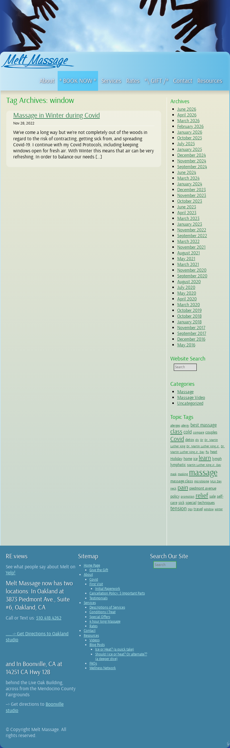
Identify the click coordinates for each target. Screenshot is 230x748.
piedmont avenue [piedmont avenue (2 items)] (202, 488)
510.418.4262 (48, 618)
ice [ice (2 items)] (195, 458)
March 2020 (188, 305)
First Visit (96, 584)
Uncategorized (190, 403)
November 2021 (191, 247)
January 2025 (189, 149)
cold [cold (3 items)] (188, 432)
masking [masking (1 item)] (183, 474)
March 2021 (188, 264)
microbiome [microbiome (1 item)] (201, 481)
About (88, 574)
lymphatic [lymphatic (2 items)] (178, 464)
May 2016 (186, 345)
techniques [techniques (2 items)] (206, 502)
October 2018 (189, 316)
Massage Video (191, 397)
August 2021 (188, 253)
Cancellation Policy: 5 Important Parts (117, 593)
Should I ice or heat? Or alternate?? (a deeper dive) (121, 656)
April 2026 (186, 115)
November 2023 (191, 195)
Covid (93, 579)
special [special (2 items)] (191, 502)
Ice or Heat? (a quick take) (114, 649)
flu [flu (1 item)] (207, 452)
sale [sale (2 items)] (212, 496)
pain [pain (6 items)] (183, 488)
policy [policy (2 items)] (175, 496)
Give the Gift (98, 570)
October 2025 (189, 138)
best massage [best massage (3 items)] (203, 425)
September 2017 (191, 333)
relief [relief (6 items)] (202, 496)
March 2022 (188, 241)
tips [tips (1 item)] (190, 509)
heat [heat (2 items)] (213, 451)
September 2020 (192, 276)
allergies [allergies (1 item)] (175, 425)
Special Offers (99, 617)
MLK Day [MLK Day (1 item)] (216, 481)
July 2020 (186, 287)
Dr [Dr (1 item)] (201, 440)
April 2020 (187, 299)
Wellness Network (102, 668)
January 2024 (189, 184)
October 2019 (189, 310)
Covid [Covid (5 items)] (177, 439)
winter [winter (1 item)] (219, 509)
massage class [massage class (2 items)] (181, 481)
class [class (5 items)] (176, 431)
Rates (93, 626)
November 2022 (191, 230)
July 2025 (186, 144)
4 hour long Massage (104, 621)
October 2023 (189, 201)
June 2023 (186, 207)
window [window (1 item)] (209, 509)
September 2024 (192, 167)
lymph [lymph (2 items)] (217, 458)
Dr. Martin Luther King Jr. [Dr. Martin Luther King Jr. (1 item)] (203, 446)
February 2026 (190, 126)
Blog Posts (97, 644)
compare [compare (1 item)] (198, 432)
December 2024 (191, 155)
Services (90, 603)
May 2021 (186, 259)
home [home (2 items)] (188, 458)
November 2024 (191, 161)
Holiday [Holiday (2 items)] (176, 458)
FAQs (93, 663)
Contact (89, 630)
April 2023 (186, 213)
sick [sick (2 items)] (181, 502)
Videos (94, 640)
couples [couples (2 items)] (211, 432)
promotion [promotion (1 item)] (187, 496)
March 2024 (188, 178)
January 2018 (189, 322)
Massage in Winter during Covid (56, 115)
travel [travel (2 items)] (198, 508)
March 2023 (188, 218)
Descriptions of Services (107, 607)
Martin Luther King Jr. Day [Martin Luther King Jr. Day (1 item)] (204, 465)
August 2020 (189, 282)
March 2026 (188, 121)
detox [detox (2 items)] (189, 439)
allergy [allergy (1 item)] (185, 425)
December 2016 (191, 339)
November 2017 (191, 328)
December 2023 (191, 190)
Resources (91, 635)
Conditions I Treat (102, 612)
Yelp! (10, 573)
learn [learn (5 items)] (205, 458)
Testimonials (98, 598)
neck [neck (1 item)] (173, 488)
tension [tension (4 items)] (178, 508)
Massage (185, 392)
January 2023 (189, 224)
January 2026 (189, 132)
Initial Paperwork (107, 588)
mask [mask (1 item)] (173, 474)
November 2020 (191, 270)
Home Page (92, 565)
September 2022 (192, 236)
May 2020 (186, 293)
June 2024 (186, 172)
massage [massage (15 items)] (203, 472)
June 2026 (186, 109)
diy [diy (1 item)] (197, 440)
